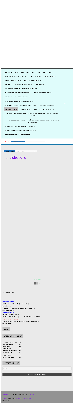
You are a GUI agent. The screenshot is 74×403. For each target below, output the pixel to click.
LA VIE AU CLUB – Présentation (24, 72)
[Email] (37, 368)
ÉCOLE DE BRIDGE (36, 76)
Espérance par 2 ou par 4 (42, 93)
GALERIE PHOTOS (10, 109)
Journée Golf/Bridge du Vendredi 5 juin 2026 (19, 131)
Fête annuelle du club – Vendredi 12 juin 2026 (20, 126)
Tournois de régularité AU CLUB (15, 76)
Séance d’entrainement (31, 80)
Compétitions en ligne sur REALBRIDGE (17, 97)
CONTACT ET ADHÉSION (45, 72)
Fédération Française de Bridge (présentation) (20, 105)
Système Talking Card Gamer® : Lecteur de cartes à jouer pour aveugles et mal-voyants (32, 115)
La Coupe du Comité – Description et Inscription (21, 88)
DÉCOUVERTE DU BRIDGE (47, 105)
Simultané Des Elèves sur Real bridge (17, 135)
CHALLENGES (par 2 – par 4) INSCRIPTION (17, 93)
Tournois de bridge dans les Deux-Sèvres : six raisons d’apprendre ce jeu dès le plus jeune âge (33, 121)
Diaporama (37, 279)
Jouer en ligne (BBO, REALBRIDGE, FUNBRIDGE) (19, 101)
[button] (35, 72)
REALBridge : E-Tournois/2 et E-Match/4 (17, 84)
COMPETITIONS (39, 84)
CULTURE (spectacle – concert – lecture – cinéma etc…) (37, 109)
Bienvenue (8, 72)
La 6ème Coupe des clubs (13, 80)
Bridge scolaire (50, 76)
